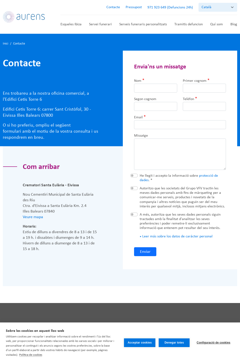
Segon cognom (145, 99)
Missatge (141, 136)
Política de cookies (30, 354)
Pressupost (134, 7)
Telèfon (188, 99)
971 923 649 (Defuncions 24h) (170, 7)
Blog (233, 24)
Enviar (145, 252)
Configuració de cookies (213, 342)
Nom (137, 81)
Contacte (113, 7)
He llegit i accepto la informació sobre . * (179, 178)
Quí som (216, 24)
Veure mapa (33, 217)
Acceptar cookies (140, 342)
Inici (5, 43)
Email (138, 117)
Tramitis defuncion (188, 24)
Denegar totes (174, 342)
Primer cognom (194, 81)
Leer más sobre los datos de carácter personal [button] (177, 236)
